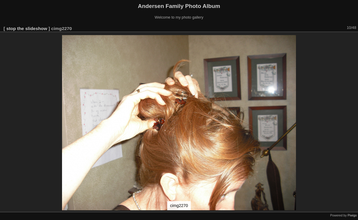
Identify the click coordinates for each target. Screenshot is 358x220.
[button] (352, 40)
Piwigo (352, 215)
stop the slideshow (26, 28)
